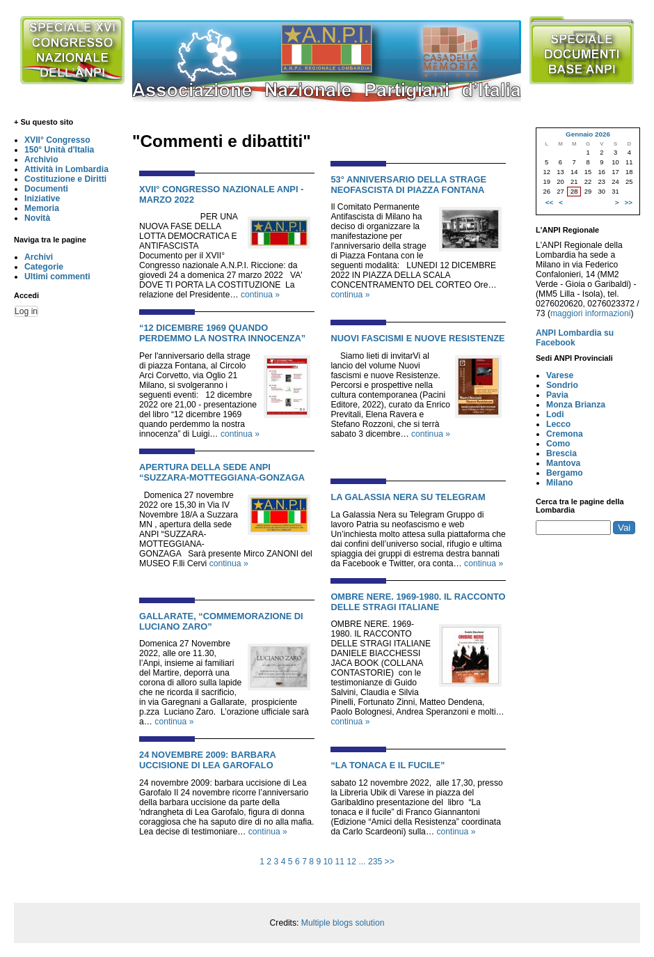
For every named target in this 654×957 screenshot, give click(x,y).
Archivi (38, 257)
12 (351, 861)
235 (375, 861)
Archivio (41, 159)
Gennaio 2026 (588, 134)
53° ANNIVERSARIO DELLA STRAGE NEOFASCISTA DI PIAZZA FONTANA (408, 184)
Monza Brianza (575, 405)
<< (549, 202)
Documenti (46, 189)
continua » (260, 294)
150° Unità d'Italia (59, 150)
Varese (559, 375)
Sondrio (562, 385)
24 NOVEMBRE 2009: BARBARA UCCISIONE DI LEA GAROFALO (207, 759)
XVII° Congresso (57, 140)
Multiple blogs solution (343, 923)
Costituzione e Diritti (65, 179)
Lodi (555, 414)
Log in (26, 311)
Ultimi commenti (57, 276)
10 (328, 861)
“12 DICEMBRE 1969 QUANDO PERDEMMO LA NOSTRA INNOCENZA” (222, 332)
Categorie (43, 267)
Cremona (564, 434)
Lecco (558, 424)
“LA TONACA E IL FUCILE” (387, 765)
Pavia (557, 395)
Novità (37, 218)
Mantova (563, 463)
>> (389, 861)
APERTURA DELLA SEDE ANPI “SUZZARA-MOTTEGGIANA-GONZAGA (222, 472)
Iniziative (42, 198)
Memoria (41, 208)
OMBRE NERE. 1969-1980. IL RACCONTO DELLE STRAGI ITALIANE (417, 601)
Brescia (561, 453)
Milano (559, 483)
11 (340, 861)
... (361, 861)
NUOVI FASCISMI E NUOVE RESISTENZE (417, 338)
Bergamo (564, 473)
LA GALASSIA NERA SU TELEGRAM (407, 497)
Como (558, 444)
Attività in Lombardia (66, 169)
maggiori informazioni (590, 313)
